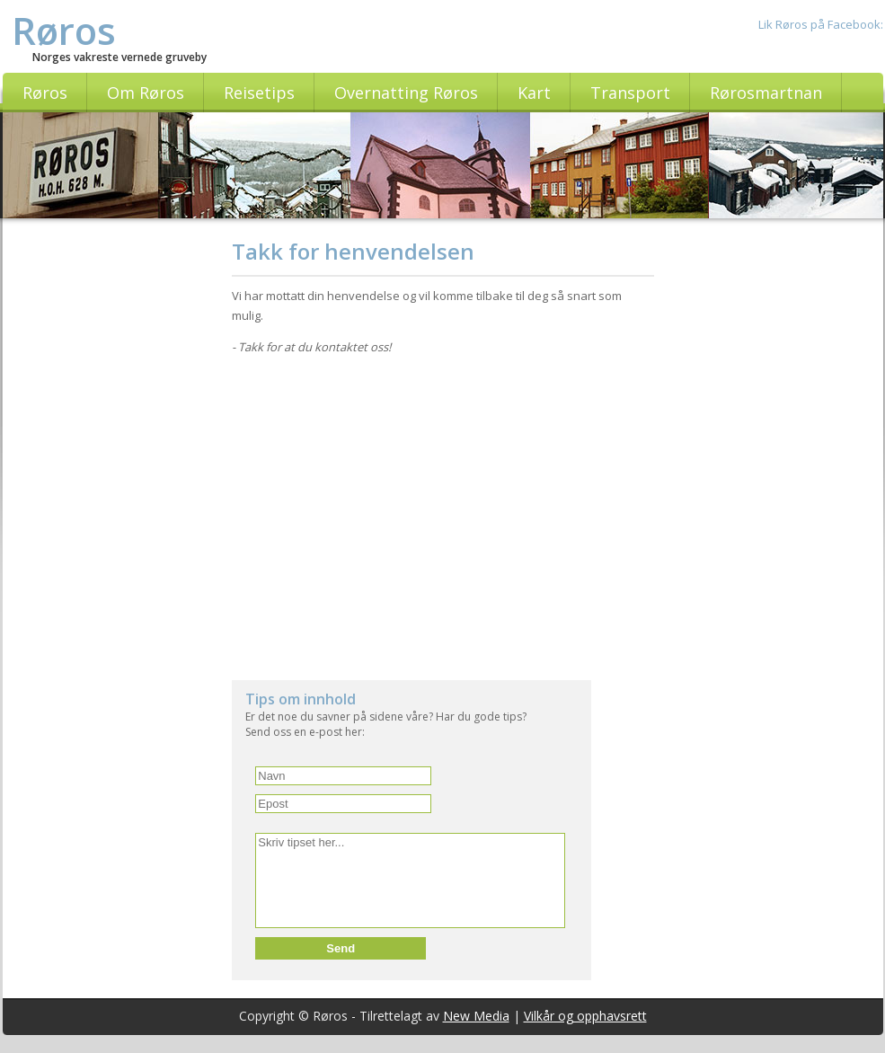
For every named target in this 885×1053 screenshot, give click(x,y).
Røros (64, 30)
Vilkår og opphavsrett (585, 1015)
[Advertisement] (112, 505)
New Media (476, 1015)
